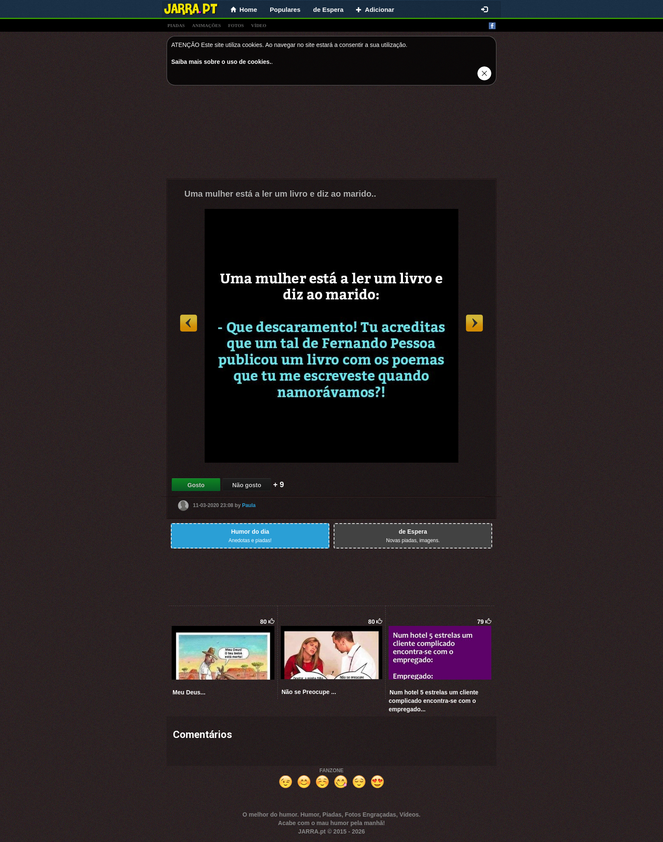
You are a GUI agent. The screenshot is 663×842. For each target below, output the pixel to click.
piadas (176, 25)
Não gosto (246, 485)
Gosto (195, 485)
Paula (248, 505)
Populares (285, 9)
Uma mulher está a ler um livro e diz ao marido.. (280, 193)
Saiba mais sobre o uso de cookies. (221, 61)
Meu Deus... (189, 692)
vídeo (258, 25)
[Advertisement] (331, 134)
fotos (236, 25)
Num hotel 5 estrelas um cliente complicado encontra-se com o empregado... (433, 701)
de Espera (328, 9)
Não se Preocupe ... (309, 691)
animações (206, 25)
